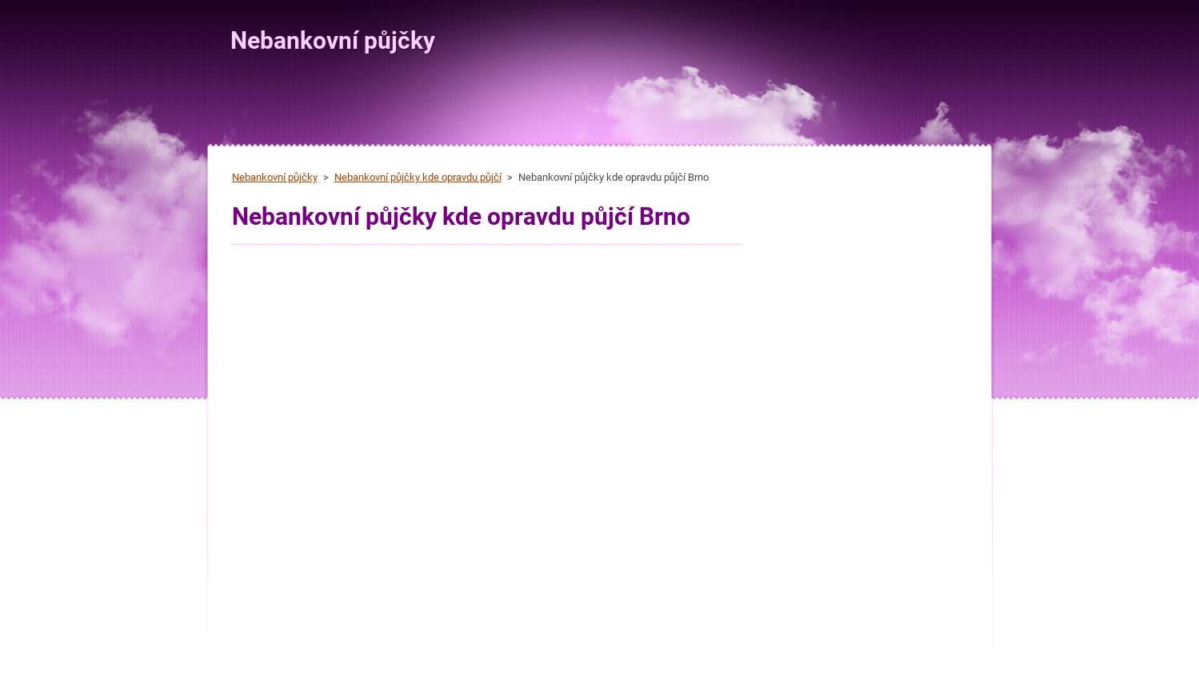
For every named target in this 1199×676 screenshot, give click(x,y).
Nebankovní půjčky (275, 177)
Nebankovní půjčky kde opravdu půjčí (418, 177)
